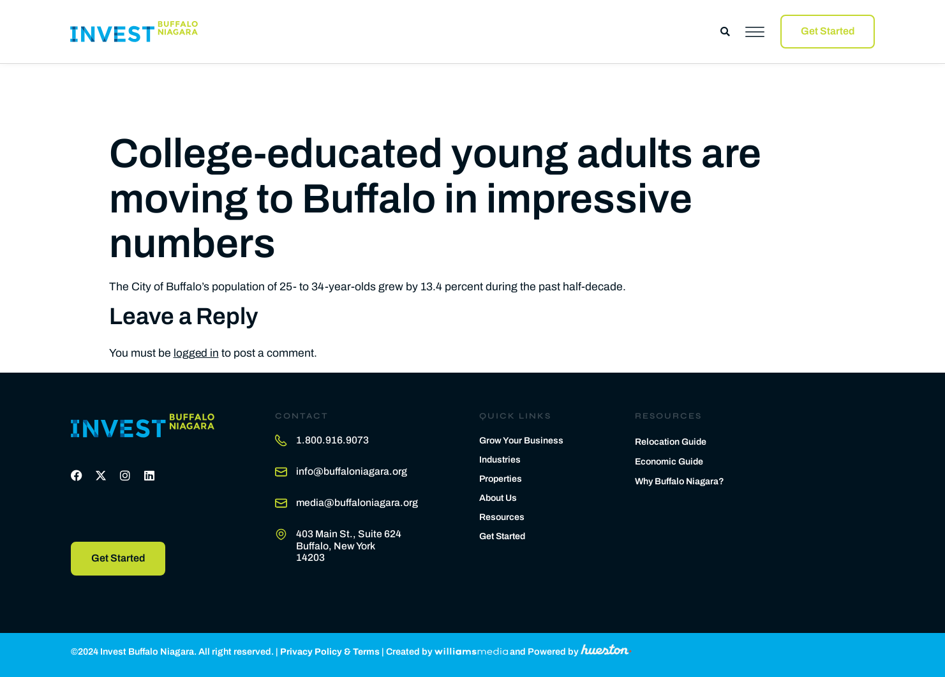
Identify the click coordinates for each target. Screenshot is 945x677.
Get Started (503, 535)
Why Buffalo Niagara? (681, 481)
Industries (500, 459)
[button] (725, 31)
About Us (499, 497)
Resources (502, 516)
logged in (197, 352)
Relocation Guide (672, 441)
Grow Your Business (522, 440)
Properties (502, 478)
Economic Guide (670, 461)
